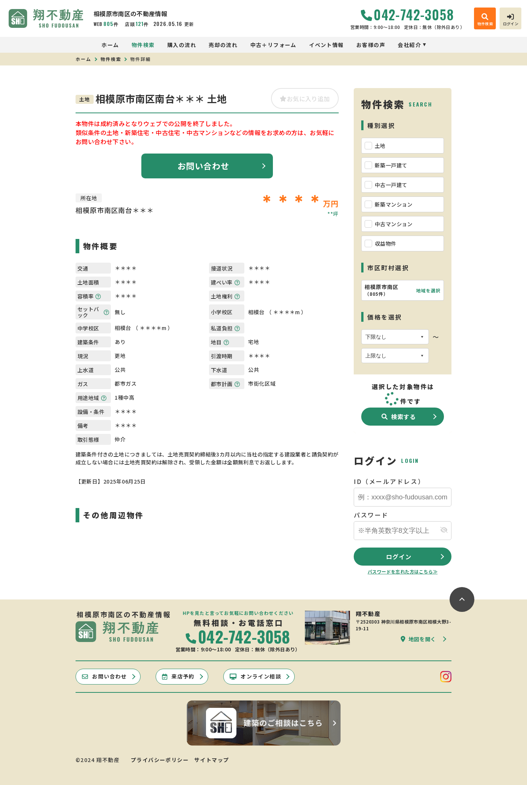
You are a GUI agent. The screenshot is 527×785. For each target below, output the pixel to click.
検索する (399, 416)
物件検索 (143, 45)
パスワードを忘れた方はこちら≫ (403, 571)
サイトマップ (211, 759)
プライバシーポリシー (160, 759)
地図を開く (418, 639)
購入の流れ (181, 45)
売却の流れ (223, 45)
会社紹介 (409, 45)
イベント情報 (326, 45)
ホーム (110, 45)
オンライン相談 (255, 676)
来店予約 (178, 676)
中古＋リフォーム (273, 45)
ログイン (398, 556)
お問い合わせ (203, 166)
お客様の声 (370, 45)
